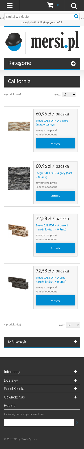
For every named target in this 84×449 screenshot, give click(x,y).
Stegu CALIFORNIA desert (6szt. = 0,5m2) (52, 123)
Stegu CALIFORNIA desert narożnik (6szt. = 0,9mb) (52, 227)
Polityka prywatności (49, 22)
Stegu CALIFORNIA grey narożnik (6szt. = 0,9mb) (51, 280)
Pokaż (57, 94)
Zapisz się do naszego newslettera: (24, 414)
